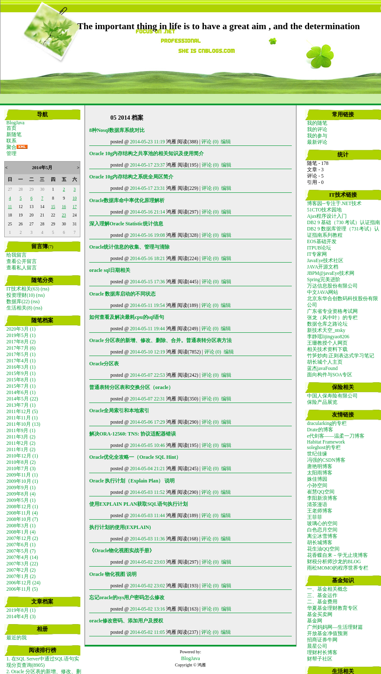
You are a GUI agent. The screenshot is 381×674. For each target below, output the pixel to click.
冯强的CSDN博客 (326, 460)
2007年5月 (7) (21, 550)
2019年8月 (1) (21, 610)
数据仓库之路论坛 (327, 323)
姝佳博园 (317, 479)
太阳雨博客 (319, 472)
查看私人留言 (21, 267)
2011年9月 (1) (21, 430)
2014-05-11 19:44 (147, 328)
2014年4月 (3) (21, 616)
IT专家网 (317, 254)
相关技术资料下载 (327, 349)
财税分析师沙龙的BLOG (334, 561)
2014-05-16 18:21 (147, 258)
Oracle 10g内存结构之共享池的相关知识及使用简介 (146, 153)
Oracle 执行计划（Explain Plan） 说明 (132, 481)
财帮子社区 (319, 658)
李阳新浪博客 (322, 498)
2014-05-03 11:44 (147, 515)
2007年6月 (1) (21, 544)
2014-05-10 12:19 (147, 351)
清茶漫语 (317, 504)
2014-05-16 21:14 (147, 211)
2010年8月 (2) (21, 462)
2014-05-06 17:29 (147, 422)
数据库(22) (18, 301)
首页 (11, 128)
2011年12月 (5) (22, 411)
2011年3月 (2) (21, 436)
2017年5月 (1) (21, 354)
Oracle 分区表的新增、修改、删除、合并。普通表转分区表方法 (160, 340)
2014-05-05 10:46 (147, 445)
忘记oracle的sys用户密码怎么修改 (126, 597)
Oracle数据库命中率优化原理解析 (126, 200)
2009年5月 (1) (21, 500)
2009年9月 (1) (21, 487)
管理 (11, 153)
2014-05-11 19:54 (147, 305)
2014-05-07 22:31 (147, 398)
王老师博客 (319, 510)
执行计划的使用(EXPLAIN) (120, 527)
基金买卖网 (319, 614)
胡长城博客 (319, 542)
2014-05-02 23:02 (147, 585)
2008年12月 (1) (22, 506)
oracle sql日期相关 (109, 270)
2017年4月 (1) (21, 360)
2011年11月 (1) (22, 417)
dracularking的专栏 (327, 423)
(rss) (45, 288)
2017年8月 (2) (21, 341)
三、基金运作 (322, 595)
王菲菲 (314, 517)
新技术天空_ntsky (326, 330)
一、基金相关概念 (327, 589)
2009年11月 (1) (22, 474)
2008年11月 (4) (22, 512)
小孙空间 (317, 485)
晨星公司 (317, 646)
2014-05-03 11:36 (147, 538)
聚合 (11, 147)
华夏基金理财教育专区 (332, 608)
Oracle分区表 (104, 364)
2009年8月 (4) (21, 493)
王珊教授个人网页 (327, 342)
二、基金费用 (322, 601)
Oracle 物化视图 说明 (113, 574)
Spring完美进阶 (323, 279)
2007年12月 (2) (22, 538)
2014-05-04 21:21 (147, 468)
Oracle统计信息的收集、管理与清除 (129, 247)
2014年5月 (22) (22, 398)
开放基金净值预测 (327, 633)
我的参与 (317, 135)
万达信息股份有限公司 (332, 285)
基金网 (314, 620)
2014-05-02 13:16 (147, 608)
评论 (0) (209, 141)
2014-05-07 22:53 (147, 375)
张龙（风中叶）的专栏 (332, 317)
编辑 (226, 141)
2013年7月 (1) (21, 405)
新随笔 (14, 134)
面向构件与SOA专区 (329, 374)
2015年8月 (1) (21, 379)
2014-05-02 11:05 (147, 632)
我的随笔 (317, 123)
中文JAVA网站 (322, 292)
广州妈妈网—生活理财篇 (335, 627)
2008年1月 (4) (21, 531)
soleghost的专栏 (324, 447)
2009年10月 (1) (22, 481)
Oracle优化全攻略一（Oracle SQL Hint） (135, 457)
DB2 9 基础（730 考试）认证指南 (343, 222)
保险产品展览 (322, 402)
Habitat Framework (326, 441)
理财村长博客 (322, 652)
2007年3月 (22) (22, 563)
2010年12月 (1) (22, 455)
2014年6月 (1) (21, 392)
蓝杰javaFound (322, 368)
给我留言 (16, 255)
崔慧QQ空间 (320, 491)
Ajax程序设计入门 (327, 216)
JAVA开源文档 (322, 266)
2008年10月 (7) (22, 519)
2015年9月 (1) (21, 373)
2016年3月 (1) (21, 367)
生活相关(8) (19, 307)
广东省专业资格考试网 (332, 311)
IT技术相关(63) (22, 288)
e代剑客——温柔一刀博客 (336, 435)
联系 (11, 140)
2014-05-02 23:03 (147, 561)
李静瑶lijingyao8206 (328, 336)
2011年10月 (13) (23, 424)
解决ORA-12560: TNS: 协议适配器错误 (132, 434)
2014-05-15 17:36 (147, 281)
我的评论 (317, 129)
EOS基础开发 (322, 241)
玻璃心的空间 (322, 523)
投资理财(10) (20, 295)
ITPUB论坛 (319, 247)
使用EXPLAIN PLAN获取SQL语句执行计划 (138, 504)
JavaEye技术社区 (325, 260)
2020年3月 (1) (21, 329)
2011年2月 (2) (21, 443)
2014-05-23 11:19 (147, 141)
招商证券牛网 (322, 639)
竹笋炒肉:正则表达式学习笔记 (340, 355)
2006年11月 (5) (22, 589)
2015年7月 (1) (21, 386)
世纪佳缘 (317, 453)
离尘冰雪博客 (322, 536)
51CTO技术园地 (324, 209)
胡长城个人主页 (325, 361)
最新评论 (317, 142)
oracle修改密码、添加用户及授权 (126, 621)
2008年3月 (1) (21, 525)
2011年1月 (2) (21, 449)
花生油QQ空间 (323, 548)
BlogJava (15, 122)
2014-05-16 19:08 (147, 235)
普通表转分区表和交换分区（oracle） (131, 387)
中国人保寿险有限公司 (332, 395)
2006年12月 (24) (23, 582)
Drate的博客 (320, 429)
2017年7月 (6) (21, 348)
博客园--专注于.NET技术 (334, 203)
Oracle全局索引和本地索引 (119, 411)
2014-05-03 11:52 (147, 492)
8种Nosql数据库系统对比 (117, 130)
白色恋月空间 (322, 529)
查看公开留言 (21, 261)
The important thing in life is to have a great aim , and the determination (218, 26)
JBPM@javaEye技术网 (331, 273)
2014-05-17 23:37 (147, 164)
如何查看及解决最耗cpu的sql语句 (126, 317)
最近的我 (16, 637)
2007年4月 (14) (22, 557)
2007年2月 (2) (21, 570)
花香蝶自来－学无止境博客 (337, 555)
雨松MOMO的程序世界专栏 (337, 567)
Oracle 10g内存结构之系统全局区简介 (131, 177)
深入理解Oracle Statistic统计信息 (126, 224)
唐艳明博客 (319, 466)
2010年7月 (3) (21, 468)
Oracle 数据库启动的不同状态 (122, 294)
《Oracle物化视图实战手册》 (121, 550)
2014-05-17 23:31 (147, 188)
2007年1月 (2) (21, 576)
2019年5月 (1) (21, 335)
